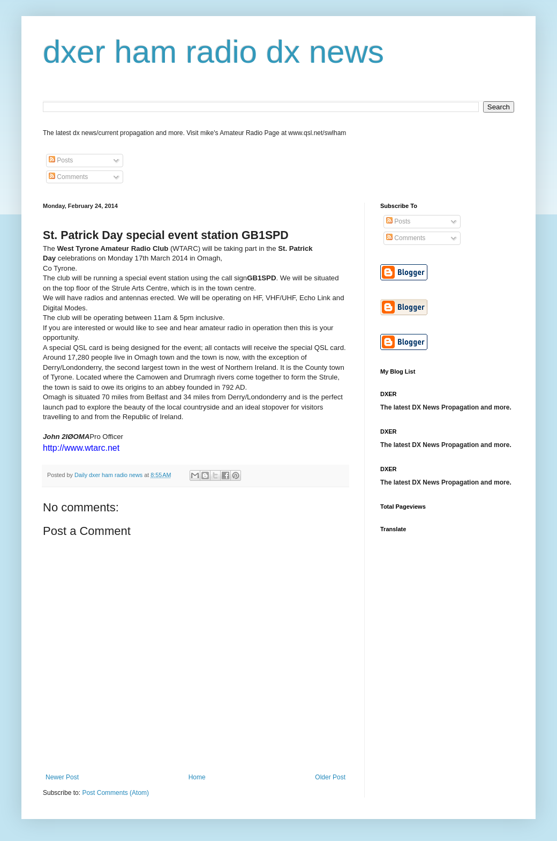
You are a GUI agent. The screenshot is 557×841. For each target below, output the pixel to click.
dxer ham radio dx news (213, 52)
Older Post (330, 777)
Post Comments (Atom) (115, 793)
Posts (61, 160)
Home (197, 777)
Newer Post (62, 777)
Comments (68, 177)
